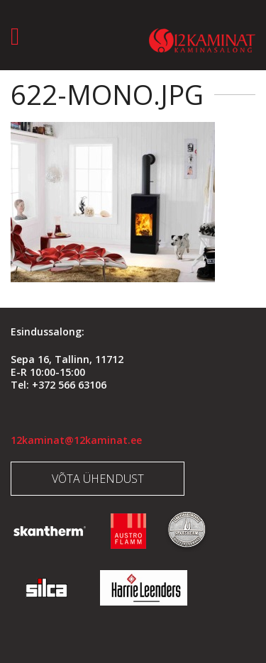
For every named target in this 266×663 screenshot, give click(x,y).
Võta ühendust (98, 478)
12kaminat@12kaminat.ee (76, 440)
